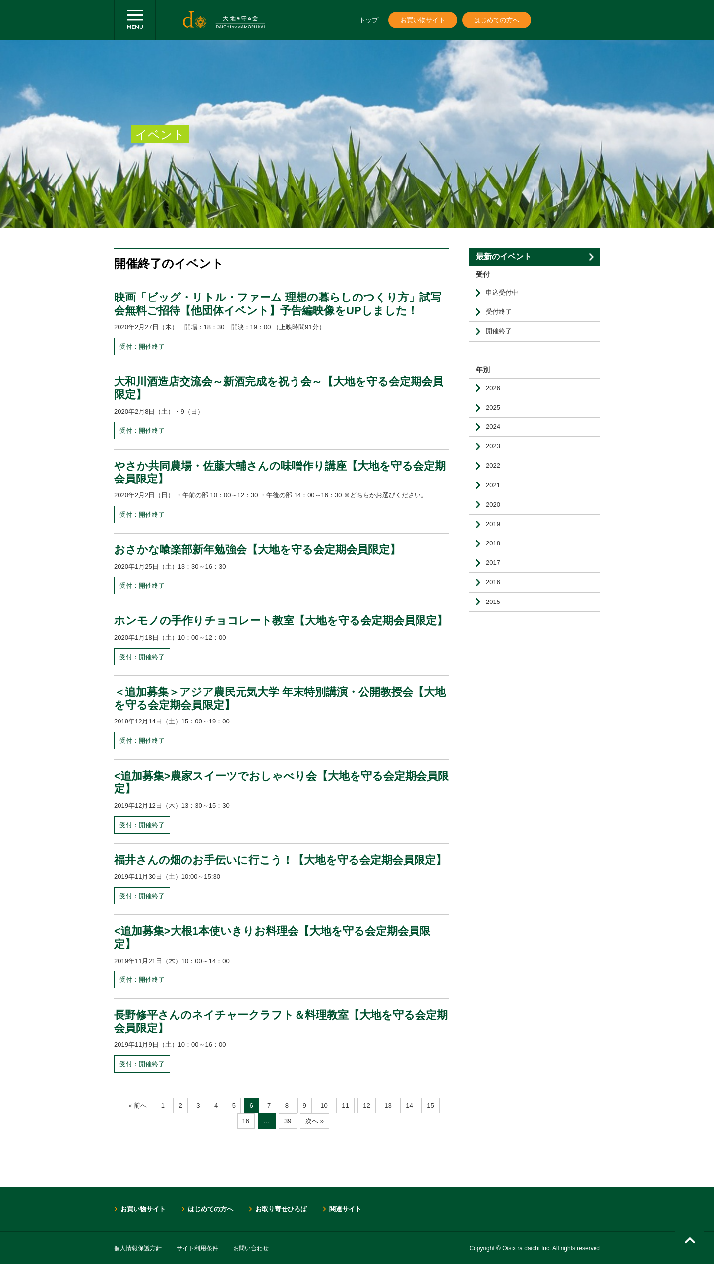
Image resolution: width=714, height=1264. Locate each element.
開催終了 (499, 331)
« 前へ (137, 1105)
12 (366, 1105)
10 (323, 1105)
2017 (493, 562)
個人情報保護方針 (138, 1248)
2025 (493, 407)
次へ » (314, 1121)
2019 (493, 524)
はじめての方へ (496, 20)
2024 (493, 426)
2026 (493, 388)
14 (409, 1105)
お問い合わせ (251, 1248)
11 (345, 1105)
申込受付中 (502, 292)
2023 (493, 446)
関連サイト (345, 1209)
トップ (368, 20)
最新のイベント (504, 256)
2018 (493, 543)
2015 (493, 601)
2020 (493, 504)
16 (245, 1121)
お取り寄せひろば (281, 1209)
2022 (493, 465)
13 (387, 1105)
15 (430, 1105)
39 (287, 1121)
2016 (493, 582)
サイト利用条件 (197, 1248)
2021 (493, 485)
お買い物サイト (422, 20)
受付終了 (499, 311)
